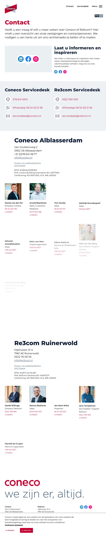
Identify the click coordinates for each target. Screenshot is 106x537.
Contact (70, 6)
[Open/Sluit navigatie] (96, 6)
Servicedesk (82, 6)
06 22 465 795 (11, 212)
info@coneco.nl (23, 162)
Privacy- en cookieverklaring (27, 168)
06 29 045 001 (36, 416)
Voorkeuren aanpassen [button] (14, 525)
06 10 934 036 (36, 216)
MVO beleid (19, 170)
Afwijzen (10, 530)
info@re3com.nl (24, 365)
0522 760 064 (11, 415)
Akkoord (27, 530)
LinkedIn (9, 215)
